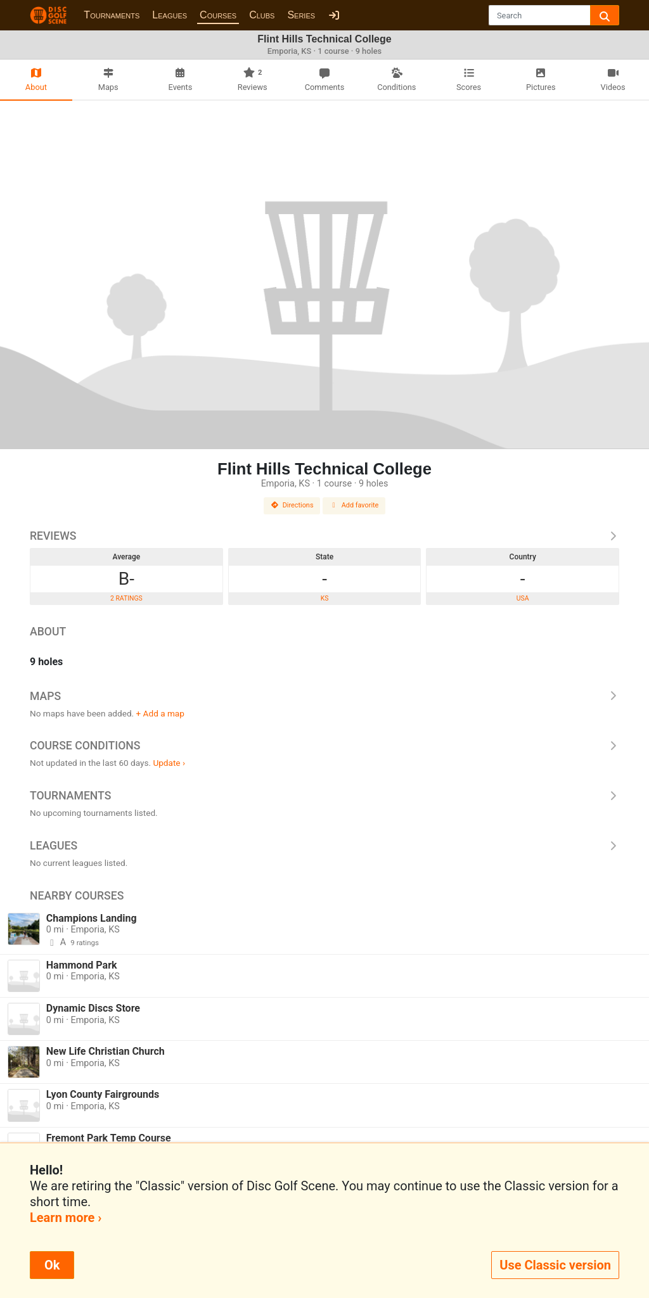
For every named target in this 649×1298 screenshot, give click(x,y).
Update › (169, 763)
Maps (324, 696)
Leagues (169, 15)
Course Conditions (324, 745)
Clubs (261, 15)
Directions (292, 505)
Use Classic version (555, 1265)
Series (301, 15)
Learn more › (65, 1217)
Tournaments (111, 15)
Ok (52, 1265)
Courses (218, 15)
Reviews (324, 536)
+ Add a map (160, 713)
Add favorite (354, 505)
